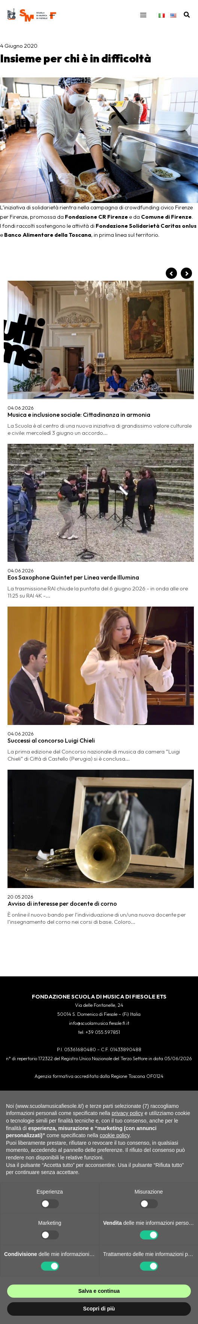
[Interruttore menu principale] (143, 15)
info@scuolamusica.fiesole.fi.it (99, 1023)
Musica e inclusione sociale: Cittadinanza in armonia (79, 414)
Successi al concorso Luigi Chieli (51, 740)
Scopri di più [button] (99, 1309)
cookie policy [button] (114, 1135)
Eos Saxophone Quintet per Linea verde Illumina (73, 577)
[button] (187, 15)
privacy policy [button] (127, 1113)
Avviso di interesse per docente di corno (62, 903)
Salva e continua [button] (99, 1291)
